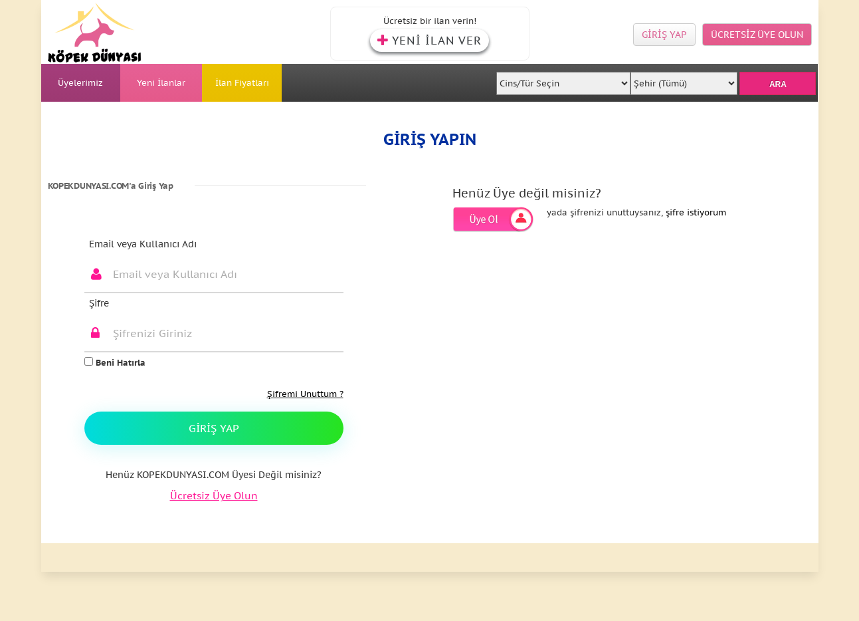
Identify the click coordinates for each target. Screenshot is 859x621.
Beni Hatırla (114, 362)
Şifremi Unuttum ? (305, 394)
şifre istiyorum (696, 212)
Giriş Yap (214, 428)
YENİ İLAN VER (429, 40)
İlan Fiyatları (242, 82)
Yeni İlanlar (161, 82)
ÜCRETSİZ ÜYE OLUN (757, 35)
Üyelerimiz (80, 82)
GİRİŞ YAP (664, 35)
